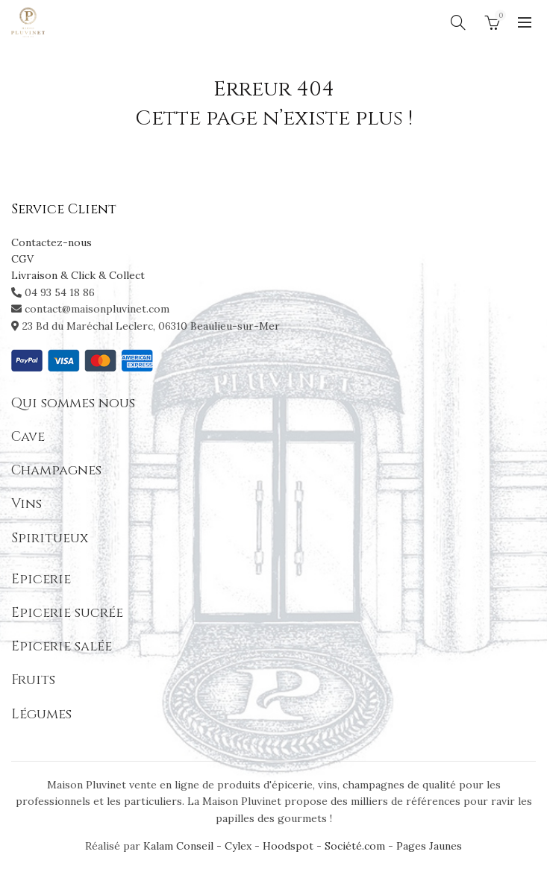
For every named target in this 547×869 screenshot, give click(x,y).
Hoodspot (288, 846)
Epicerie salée (61, 646)
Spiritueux (49, 538)
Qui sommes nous (73, 403)
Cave (28, 436)
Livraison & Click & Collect (78, 275)
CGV (22, 259)
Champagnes (56, 470)
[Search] (458, 22)
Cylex (238, 846)
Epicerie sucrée (67, 612)
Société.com (355, 846)
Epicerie (41, 579)
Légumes (41, 714)
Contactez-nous (51, 242)
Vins (26, 504)
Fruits (33, 680)
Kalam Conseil (179, 846)
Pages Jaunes (429, 846)
